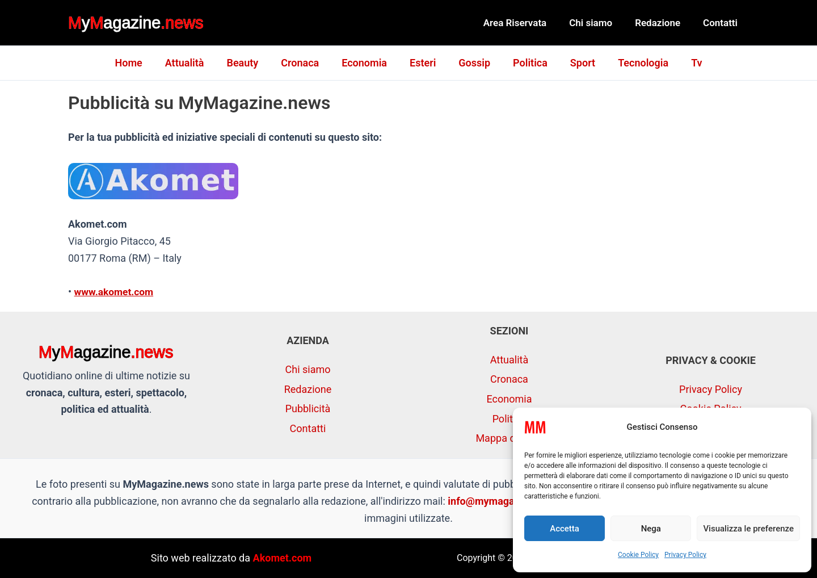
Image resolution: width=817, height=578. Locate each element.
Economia (366, 63)
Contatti (722, 22)
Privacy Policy (685, 555)
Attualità (193, 63)
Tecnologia (634, 63)
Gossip (472, 63)
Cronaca (304, 63)
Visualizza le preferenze (748, 528)
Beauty (249, 63)
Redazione (662, 22)
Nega (651, 528)
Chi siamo (599, 22)
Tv (685, 63)
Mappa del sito (508, 438)
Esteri (423, 63)
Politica (525, 63)
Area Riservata (527, 22)
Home (139, 63)
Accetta (564, 528)
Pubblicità (308, 408)
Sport (575, 63)
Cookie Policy (638, 555)
